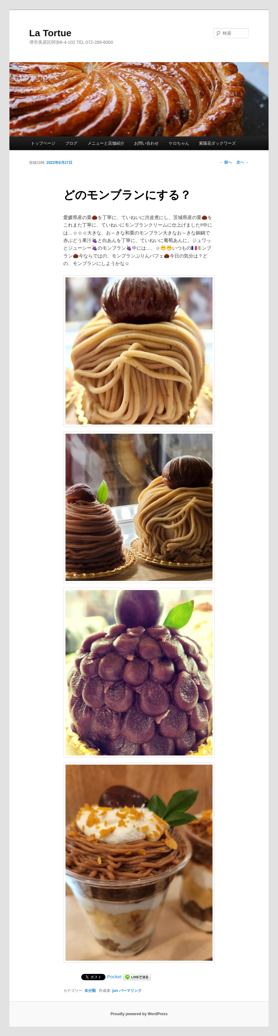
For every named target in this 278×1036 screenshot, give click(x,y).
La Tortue (50, 33)
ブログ (71, 143)
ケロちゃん (179, 143)
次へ (242, 162)
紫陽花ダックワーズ (217, 143)
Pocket (114, 976)
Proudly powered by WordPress (139, 1014)
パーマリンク (130, 990)
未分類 (90, 990)
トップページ (43, 143)
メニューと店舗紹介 (106, 143)
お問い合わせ (146, 143)
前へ (225, 162)
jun (115, 990)
